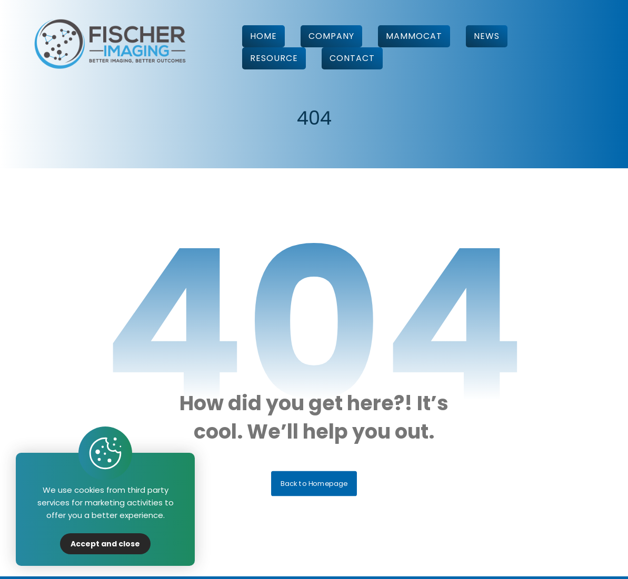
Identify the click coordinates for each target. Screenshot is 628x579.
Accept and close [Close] (105, 544)
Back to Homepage (314, 486)
